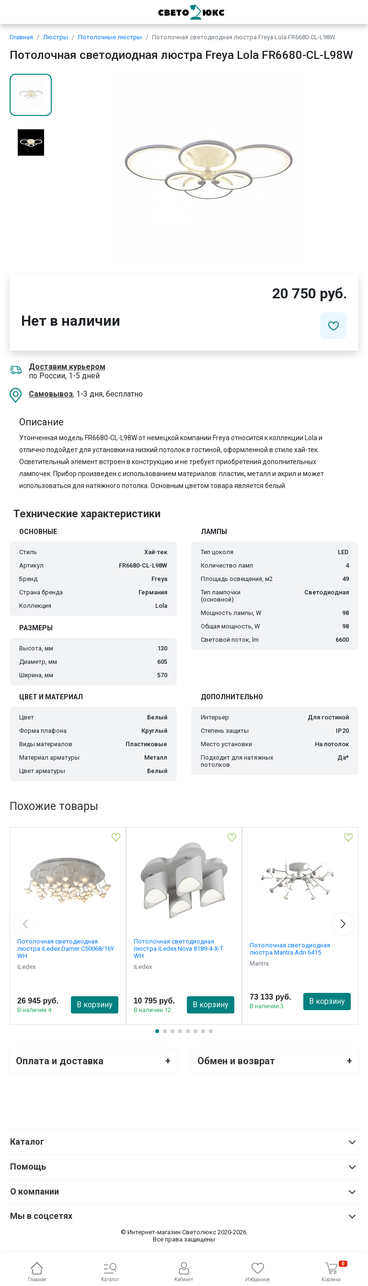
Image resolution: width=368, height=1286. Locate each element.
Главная (21, 37)
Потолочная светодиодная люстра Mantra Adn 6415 (290, 949)
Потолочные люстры (110, 37)
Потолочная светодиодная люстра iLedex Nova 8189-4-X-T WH (178, 948)
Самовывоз (51, 393)
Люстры (55, 37)
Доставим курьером (67, 366)
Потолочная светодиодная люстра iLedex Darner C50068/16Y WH (65, 948)
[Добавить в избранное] (333, 325)
